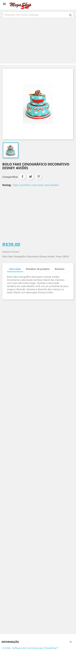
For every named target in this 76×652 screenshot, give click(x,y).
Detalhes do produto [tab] (38, 268)
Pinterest (39, 176)
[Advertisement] (38, 41)
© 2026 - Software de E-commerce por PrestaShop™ (30, 648)
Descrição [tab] (15, 268)
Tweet (30, 176)
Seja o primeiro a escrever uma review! (36, 185)
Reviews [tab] (59, 268)
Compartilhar (22, 176)
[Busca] (38, 14)
